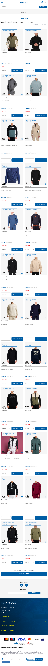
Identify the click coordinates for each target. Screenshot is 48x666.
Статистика (15, 659)
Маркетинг (23, 659)
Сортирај (4, 6)
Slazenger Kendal (29, 324)
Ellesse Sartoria (28, 56)
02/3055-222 (10, 607)
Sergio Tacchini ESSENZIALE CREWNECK (10, 235)
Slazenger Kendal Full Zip (7, 369)
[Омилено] (42, 2)
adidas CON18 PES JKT (6, 190)
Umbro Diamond (29, 503)
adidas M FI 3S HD (29, 100)
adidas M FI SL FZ (29, 279)
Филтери (43, 7)
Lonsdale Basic (4, 414)
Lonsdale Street (28, 369)
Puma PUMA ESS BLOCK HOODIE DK (9, 56)
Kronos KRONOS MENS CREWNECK (9, 145)
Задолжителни (7, 659)
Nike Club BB (4, 324)
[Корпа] (44, 2)
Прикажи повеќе (24, 574)
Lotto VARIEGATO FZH (30, 414)
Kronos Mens (28, 458)
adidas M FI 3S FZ (5, 100)
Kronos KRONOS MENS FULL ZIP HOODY (10, 458)
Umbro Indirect (28, 145)
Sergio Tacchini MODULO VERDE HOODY (34, 235)
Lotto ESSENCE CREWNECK (31, 548)
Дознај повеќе (24, 12)
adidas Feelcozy (5, 279)
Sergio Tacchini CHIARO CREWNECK (33, 190)
